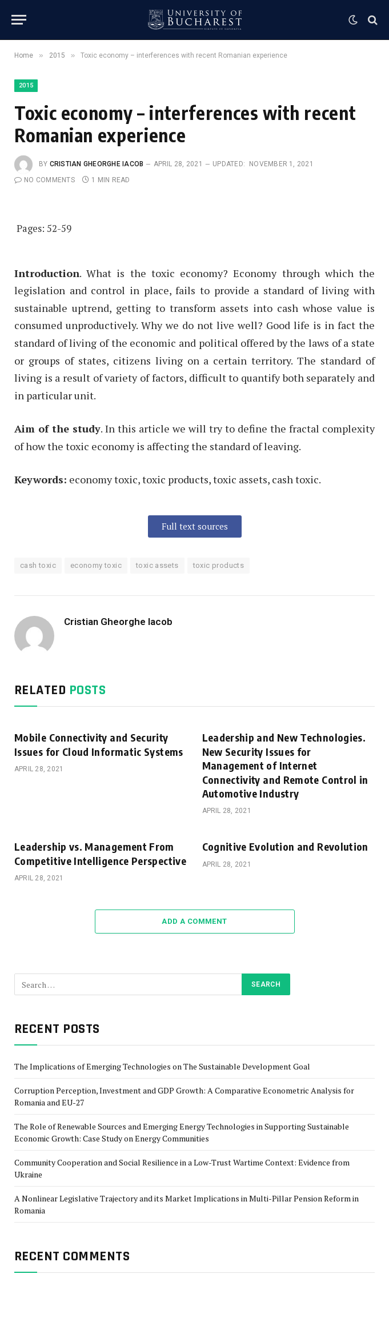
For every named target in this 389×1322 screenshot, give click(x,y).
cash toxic (38, 565)
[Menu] (18, 20)
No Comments (44, 180)
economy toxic (96, 565)
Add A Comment (194, 921)
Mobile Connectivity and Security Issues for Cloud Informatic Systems (98, 744)
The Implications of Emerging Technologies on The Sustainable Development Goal (162, 1066)
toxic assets (157, 565)
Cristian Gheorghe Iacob (97, 164)
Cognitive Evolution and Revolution (285, 846)
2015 (26, 85)
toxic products (218, 565)
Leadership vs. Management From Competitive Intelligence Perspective (100, 853)
